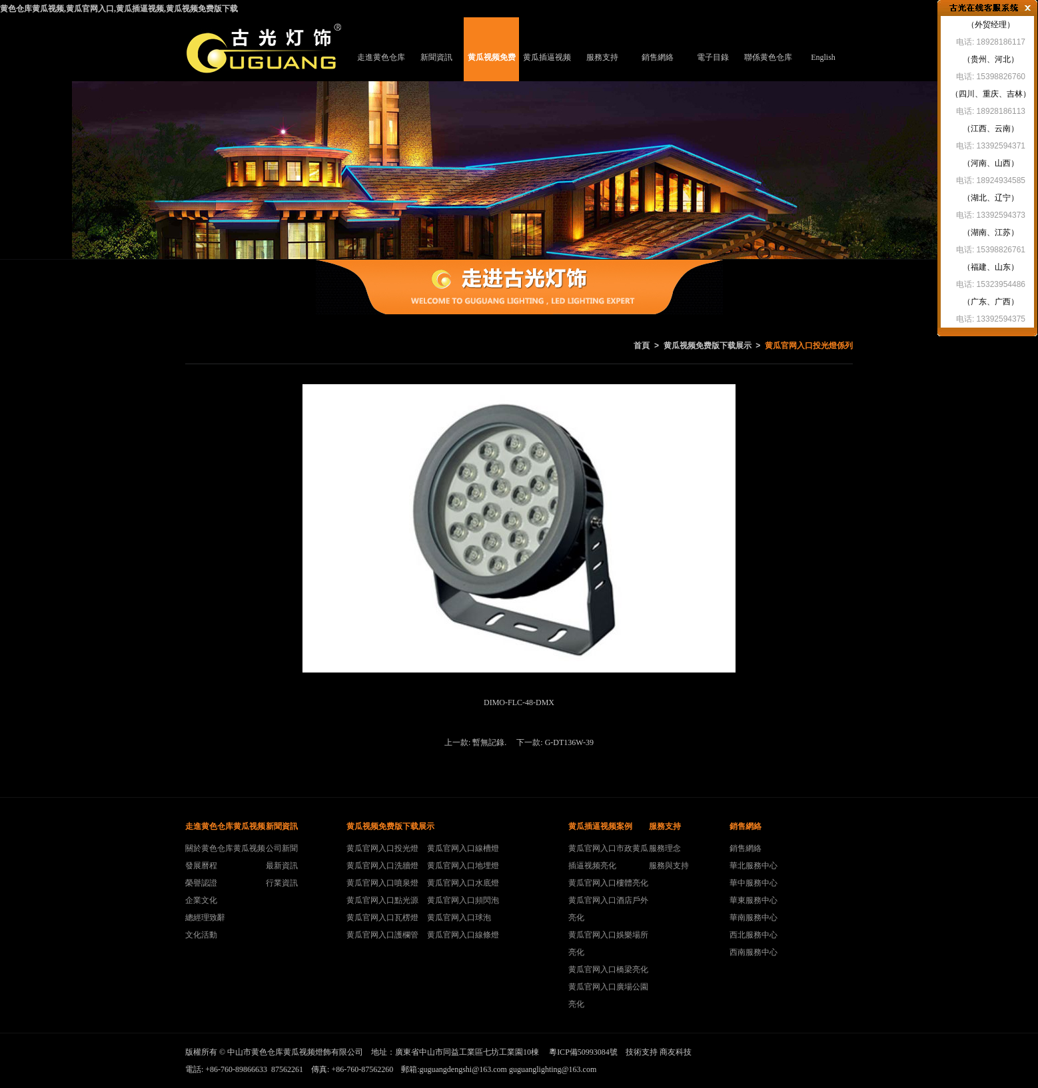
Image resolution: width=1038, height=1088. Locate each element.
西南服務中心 (754, 952)
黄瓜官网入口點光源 (382, 900)
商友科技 (676, 1052)
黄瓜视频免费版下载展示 (492, 67)
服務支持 (602, 57)
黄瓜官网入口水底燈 (463, 883)
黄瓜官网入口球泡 (459, 917)
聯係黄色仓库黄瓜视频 (768, 67)
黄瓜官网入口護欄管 (382, 935)
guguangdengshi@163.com (463, 1069)
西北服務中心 (754, 935)
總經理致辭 (205, 917)
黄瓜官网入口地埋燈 (463, 865)
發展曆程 (201, 865)
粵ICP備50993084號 (583, 1052)
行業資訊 (282, 883)
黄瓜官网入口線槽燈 (463, 848)
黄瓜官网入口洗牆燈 (382, 865)
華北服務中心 (754, 865)
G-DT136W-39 (569, 742)
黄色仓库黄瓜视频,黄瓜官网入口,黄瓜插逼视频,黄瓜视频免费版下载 (119, 8)
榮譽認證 (201, 883)
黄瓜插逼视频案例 (547, 67)
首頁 (642, 345)
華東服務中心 (754, 900)
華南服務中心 (754, 917)
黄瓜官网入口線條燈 (463, 935)
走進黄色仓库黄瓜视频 (381, 67)
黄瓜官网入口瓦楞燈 (382, 917)
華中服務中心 (754, 883)
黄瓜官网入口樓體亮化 (608, 883)
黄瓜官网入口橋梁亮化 (608, 969)
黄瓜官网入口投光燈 (382, 848)
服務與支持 (669, 865)
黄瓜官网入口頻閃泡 (463, 900)
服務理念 (665, 848)
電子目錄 (713, 57)
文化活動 (201, 935)
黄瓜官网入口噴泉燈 (382, 883)
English (823, 57)
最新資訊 (282, 865)
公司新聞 (282, 848)
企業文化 (201, 900)
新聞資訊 (436, 57)
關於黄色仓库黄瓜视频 (225, 848)
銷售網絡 (658, 57)
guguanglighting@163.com (552, 1069)
